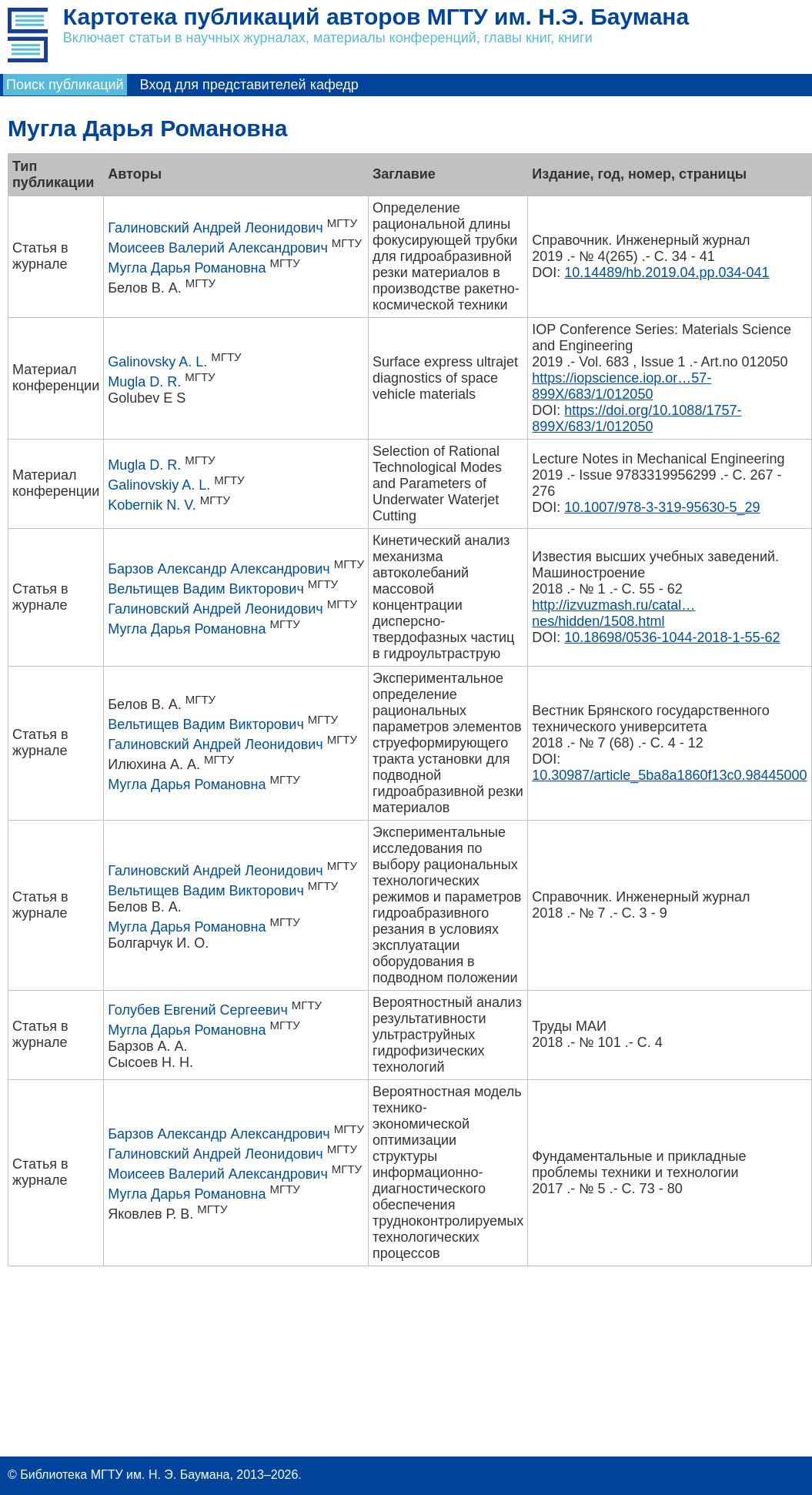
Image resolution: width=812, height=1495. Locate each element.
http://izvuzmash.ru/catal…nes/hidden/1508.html (613, 613)
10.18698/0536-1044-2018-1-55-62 (672, 637)
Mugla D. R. (144, 382)
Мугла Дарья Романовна (187, 268)
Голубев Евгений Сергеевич (198, 1010)
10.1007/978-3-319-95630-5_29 (662, 507)
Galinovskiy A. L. (159, 485)
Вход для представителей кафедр (249, 84)
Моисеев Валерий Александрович (218, 248)
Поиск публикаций (65, 84)
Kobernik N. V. (151, 505)
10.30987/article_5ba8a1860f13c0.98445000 (669, 775)
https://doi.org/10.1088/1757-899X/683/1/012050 (636, 418)
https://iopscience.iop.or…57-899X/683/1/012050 (621, 386)
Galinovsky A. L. (157, 362)
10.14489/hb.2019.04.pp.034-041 (666, 272)
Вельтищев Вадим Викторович (206, 589)
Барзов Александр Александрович (218, 569)
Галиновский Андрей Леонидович (215, 228)
